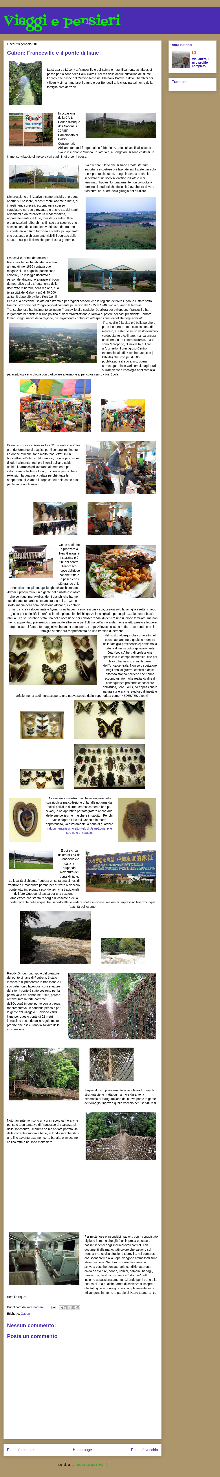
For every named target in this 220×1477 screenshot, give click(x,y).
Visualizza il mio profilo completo (200, 62)
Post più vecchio (144, 1450)
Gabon (25, 1313)
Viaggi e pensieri (62, 21)
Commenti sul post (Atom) (89, 1464)
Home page (82, 1450)
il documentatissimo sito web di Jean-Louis (76, 828)
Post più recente (20, 1450)
